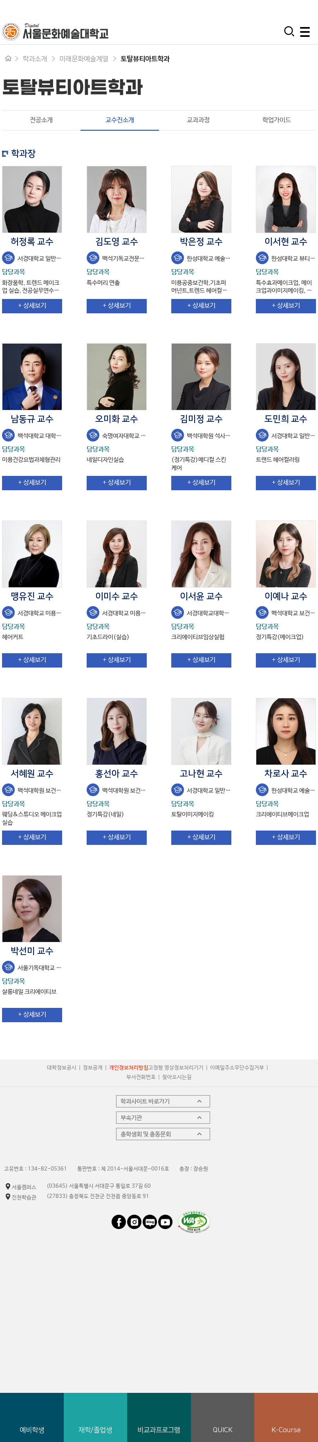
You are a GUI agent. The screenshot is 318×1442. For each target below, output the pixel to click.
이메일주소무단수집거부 (237, 1069)
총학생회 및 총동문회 (162, 1134)
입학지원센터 (199, 10)
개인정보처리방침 (128, 1069)
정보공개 (93, 1069)
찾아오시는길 (177, 1078)
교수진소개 (107, 121)
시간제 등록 (251, 10)
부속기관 (162, 1118)
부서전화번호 (141, 1078)
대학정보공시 (61, 1069)
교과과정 (198, 121)
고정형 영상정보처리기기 (176, 1069)
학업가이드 (276, 121)
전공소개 (41, 121)
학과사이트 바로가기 (162, 1102)
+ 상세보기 (32, 306)
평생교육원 (298, 10)
